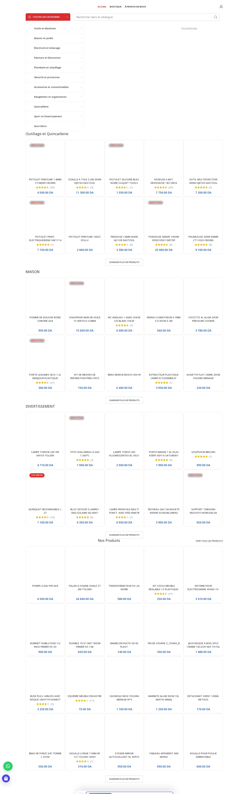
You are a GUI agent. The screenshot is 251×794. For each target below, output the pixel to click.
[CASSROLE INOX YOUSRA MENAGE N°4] (124, 676)
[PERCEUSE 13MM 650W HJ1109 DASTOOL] (124, 216)
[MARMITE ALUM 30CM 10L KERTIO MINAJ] (164, 676)
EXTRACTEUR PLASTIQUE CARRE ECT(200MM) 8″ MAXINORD (164, 378)
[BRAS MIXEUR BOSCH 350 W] (124, 354)
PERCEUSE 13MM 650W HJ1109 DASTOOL (124, 238)
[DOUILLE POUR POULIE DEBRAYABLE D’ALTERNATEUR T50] (203, 733)
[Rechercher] (147, 17)
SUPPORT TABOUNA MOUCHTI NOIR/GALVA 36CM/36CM (203, 513)
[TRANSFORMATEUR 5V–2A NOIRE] (124, 566)
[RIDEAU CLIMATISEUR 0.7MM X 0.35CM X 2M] (164, 297)
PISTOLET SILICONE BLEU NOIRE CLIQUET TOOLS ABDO (124, 183)
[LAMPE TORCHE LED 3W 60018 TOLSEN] (45, 432)
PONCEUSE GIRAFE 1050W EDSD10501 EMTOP (164, 238)
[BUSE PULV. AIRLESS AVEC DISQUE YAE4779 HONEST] (45, 676)
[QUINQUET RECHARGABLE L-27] (45, 489)
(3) (210, 187)
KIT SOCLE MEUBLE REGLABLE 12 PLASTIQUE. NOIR (164, 589)
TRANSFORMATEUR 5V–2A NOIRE (124, 587)
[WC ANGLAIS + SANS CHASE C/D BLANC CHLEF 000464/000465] (124, 297)
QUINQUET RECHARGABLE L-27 (45, 511)
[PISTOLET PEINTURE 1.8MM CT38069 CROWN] (45, 159)
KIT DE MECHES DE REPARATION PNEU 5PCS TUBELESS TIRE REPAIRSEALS (85, 378)
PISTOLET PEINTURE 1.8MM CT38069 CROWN (45, 181)
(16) (52, 517)
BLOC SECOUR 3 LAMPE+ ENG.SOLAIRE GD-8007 (84, 511)
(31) (170, 593)
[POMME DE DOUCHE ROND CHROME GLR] (45, 297)
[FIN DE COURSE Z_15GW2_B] (164, 623)
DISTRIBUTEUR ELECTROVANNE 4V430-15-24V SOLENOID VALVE (203, 589)
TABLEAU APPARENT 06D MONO (164, 755)
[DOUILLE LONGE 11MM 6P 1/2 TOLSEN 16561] (85, 733)
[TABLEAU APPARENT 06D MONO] (164, 733)
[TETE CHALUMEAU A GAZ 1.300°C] (85, 432)
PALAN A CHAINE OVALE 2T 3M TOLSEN (85, 587)
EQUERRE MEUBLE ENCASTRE (85, 696)
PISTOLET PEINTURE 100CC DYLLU (85, 238)
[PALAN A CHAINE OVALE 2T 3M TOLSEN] (85, 566)
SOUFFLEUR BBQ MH (203, 452)
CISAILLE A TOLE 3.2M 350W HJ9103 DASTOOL (84, 181)
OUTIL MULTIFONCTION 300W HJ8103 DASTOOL (203, 181)
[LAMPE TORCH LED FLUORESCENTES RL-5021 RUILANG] (124, 432)
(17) (92, 700)
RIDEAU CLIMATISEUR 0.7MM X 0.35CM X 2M (164, 319)
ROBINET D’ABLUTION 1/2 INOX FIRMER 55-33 (45, 644)
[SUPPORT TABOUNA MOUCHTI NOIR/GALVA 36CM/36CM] (203, 489)
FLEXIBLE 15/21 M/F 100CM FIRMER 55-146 (84, 644)
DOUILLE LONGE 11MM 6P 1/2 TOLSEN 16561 (84, 755)
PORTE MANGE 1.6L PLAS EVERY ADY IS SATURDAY (164, 453)
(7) (131, 325)
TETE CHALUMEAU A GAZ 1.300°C (85, 453)
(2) (91, 460)
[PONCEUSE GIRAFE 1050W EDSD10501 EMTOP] (164, 216)
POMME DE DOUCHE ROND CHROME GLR (45, 319)
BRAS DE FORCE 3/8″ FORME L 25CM (45, 755)
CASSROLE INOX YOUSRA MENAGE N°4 (124, 697)
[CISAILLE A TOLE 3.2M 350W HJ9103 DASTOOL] (85, 159)
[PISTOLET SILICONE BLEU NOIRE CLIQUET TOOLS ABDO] (124, 159)
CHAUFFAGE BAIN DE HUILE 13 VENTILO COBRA (84, 319)
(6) (131, 244)
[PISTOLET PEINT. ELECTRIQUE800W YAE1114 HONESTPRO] (45, 216)
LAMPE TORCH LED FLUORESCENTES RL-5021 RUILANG (124, 455)
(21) (52, 382)
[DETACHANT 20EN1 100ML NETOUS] (203, 676)
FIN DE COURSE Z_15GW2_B (164, 643)
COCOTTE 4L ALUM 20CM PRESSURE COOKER (203, 319)
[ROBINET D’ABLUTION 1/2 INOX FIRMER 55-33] (45, 623)
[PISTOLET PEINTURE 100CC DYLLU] (85, 216)
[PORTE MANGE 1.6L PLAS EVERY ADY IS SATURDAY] (164, 432)
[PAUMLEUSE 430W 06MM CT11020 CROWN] (203, 216)
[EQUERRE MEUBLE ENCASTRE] (85, 676)
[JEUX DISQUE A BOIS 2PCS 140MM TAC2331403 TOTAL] (203, 623)
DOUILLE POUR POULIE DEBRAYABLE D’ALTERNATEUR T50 (203, 757)
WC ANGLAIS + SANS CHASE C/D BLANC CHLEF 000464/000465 (124, 321)
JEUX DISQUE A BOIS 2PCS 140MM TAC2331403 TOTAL (203, 644)
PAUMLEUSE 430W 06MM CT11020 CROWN (203, 238)
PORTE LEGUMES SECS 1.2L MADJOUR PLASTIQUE (45, 376)
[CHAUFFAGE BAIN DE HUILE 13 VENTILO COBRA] (85, 297)
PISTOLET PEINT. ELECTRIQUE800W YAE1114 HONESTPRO (45, 240)
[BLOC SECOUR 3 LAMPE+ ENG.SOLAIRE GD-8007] (85, 489)
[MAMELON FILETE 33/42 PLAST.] (124, 623)
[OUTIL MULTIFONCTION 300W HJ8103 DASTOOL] (203, 159)
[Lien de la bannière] (155, 74)
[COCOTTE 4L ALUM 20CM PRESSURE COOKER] (203, 297)
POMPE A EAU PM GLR (45, 585)
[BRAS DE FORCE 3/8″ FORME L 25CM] (45, 733)
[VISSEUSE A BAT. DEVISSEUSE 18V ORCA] (164, 159)
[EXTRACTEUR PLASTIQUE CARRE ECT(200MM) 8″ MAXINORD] (164, 354)
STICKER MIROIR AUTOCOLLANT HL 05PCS (124, 755)
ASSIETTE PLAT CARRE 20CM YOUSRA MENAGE (203, 376)
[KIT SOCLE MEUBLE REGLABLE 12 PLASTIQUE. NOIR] (164, 566)
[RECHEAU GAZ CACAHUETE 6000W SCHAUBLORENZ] (164, 489)
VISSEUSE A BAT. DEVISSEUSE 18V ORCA (164, 181)
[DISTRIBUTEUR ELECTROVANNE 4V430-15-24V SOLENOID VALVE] (203, 566)
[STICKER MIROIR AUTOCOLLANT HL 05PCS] (124, 733)
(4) (91, 187)
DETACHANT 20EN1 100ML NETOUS (203, 697)
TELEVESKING (212, 28)
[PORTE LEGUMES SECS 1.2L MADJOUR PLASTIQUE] (45, 354)
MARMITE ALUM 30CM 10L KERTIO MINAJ (163, 697)
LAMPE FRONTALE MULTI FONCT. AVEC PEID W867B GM (124, 513)
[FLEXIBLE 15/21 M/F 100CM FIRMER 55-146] (85, 623)
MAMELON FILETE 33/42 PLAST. (124, 644)
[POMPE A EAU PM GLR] (45, 566)
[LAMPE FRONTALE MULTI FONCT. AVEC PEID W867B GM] (124, 489)
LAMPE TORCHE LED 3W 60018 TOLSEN (45, 453)
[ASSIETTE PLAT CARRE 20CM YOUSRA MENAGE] (203, 354)
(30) (52, 187)
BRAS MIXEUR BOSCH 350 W (124, 374)
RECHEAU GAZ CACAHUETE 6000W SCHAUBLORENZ (164, 511)
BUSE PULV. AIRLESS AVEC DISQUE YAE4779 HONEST (45, 697)
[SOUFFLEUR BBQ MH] (203, 432)
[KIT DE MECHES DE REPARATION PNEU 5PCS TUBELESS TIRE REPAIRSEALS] (85, 354)
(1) (131, 187)
